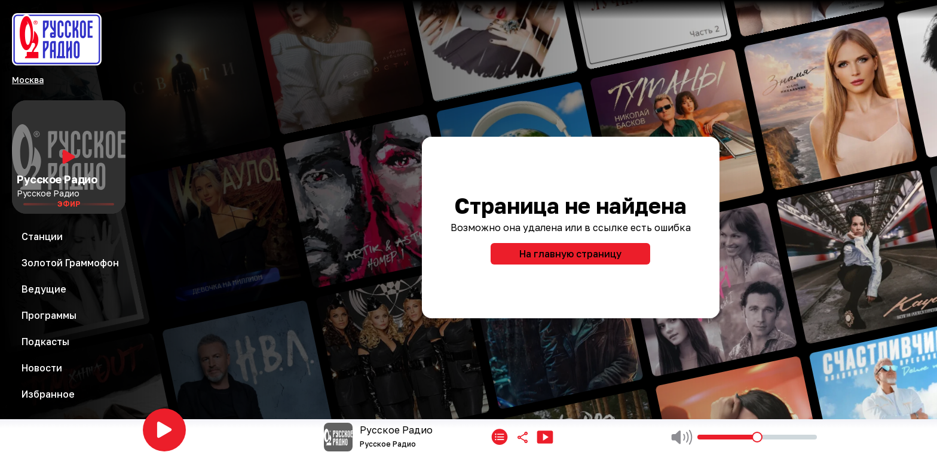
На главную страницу (570, 254)
